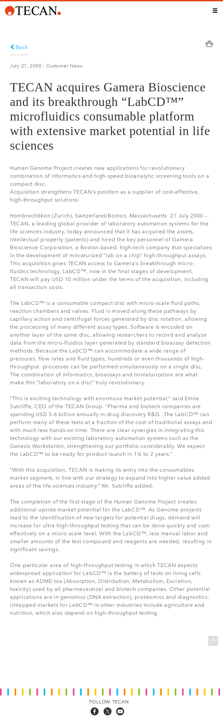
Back (19, 47)
